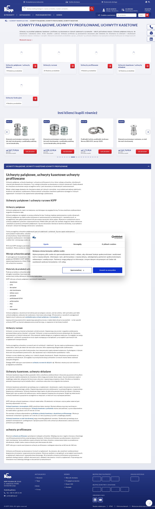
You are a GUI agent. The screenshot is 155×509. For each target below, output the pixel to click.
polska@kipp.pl (10, 496)
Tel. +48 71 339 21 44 (13, 493)
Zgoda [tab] (46, 244)
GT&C (111, 506)
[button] (7, 132)
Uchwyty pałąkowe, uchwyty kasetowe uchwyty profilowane (37, 166)
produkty (9, 15)
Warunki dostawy (72, 478)
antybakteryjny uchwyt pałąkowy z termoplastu (42, 317)
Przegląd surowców (72, 481)
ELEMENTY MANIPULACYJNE (18, 20)
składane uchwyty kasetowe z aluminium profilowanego (52, 413)
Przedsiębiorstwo (43, 15)
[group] (21, 137)
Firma (38, 489)
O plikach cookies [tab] (109, 244)
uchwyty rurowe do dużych (42, 362)
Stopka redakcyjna (99, 506)
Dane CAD (69, 484)
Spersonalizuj (77, 270)
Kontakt (68, 487)
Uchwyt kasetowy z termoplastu (17, 406)
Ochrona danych (122, 506)
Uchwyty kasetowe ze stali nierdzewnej (20, 418)
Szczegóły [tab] (77, 244)
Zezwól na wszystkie (107, 270)
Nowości (39, 478)
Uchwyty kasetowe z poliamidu (42, 408)
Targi (38, 481)
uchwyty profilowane (19, 436)
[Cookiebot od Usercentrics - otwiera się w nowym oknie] (113, 237)
